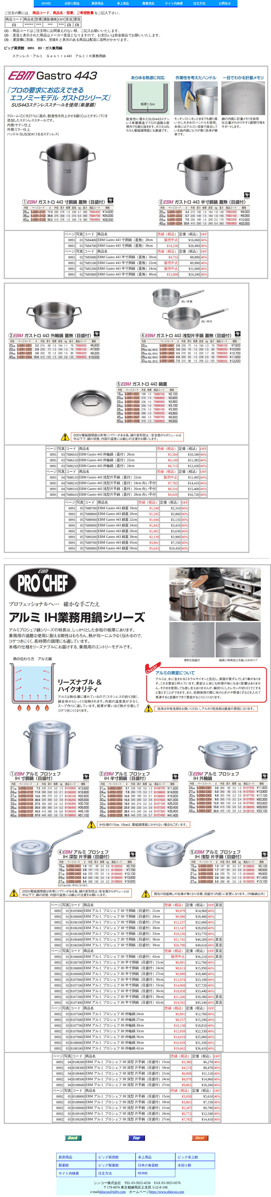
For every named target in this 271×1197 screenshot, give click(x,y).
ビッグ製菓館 (108, 1165)
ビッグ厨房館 (108, 1157)
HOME (46, 3)
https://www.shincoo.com (166, 1192)
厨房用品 (97, 3)
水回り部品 (72, 3)
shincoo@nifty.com (112, 1192)
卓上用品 (123, 3)
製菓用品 (148, 3)
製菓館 (64, 1165)
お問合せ (225, 3)
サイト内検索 (174, 3)
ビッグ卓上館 (188, 1157)
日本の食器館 (148, 1165)
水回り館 (184, 1165)
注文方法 (199, 3)
